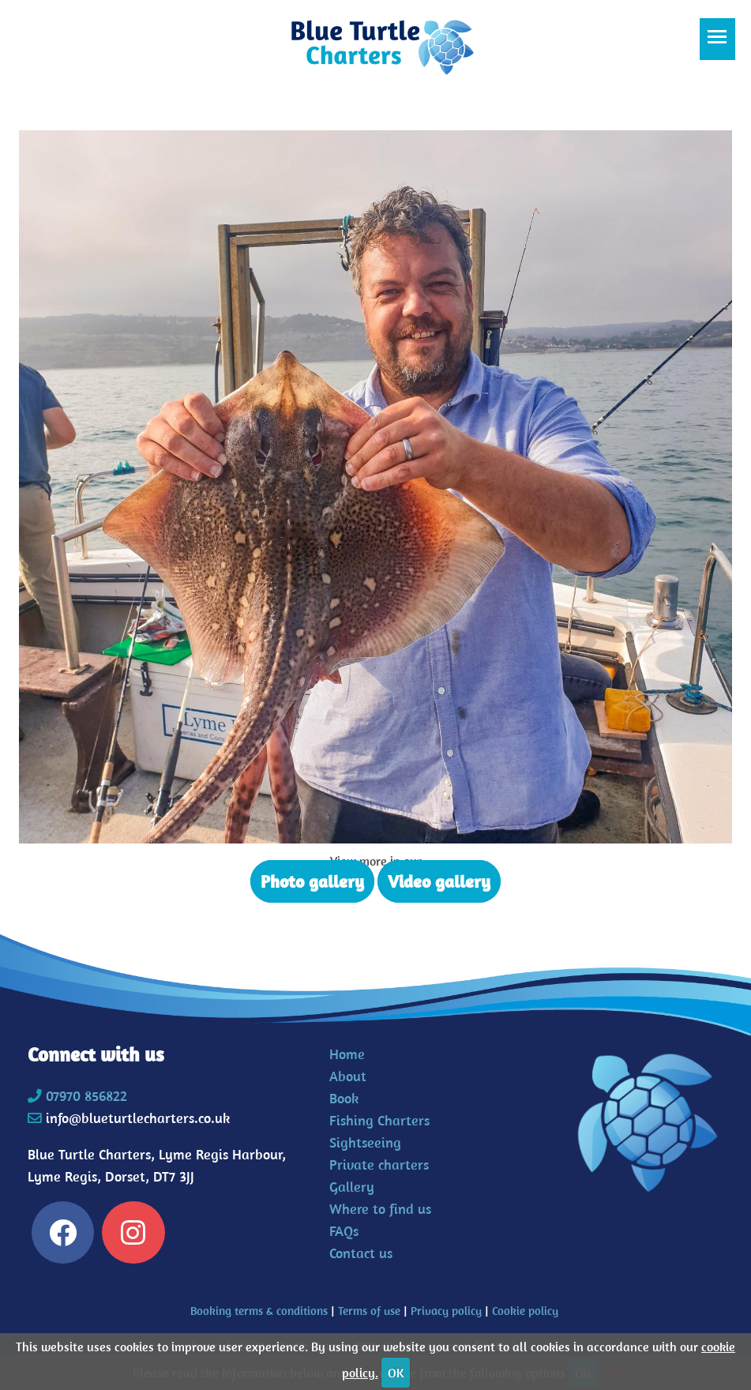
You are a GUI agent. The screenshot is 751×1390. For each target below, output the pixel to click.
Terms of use (369, 1310)
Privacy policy (446, 1310)
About (347, 1076)
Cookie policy (525, 1310)
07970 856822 (86, 1096)
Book (344, 1098)
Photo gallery (312, 881)
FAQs (344, 1231)
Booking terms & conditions (259, 1310)
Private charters (379, 1164)
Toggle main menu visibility (721, 44)
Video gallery (439, 881)
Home (347, 1054)
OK (396, 1373)
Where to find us (380, 1209)
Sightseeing (365, 1142)
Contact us (360, 1253)
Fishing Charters (379, 1120)
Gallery (351, 1187)
